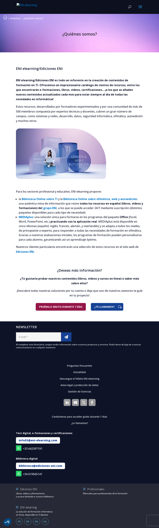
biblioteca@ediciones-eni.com (40, 466)
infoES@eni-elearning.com (38, 440)
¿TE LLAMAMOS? (104, 306)
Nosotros (15, 18)
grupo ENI (50, 208)
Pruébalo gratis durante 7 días (60, 306)
